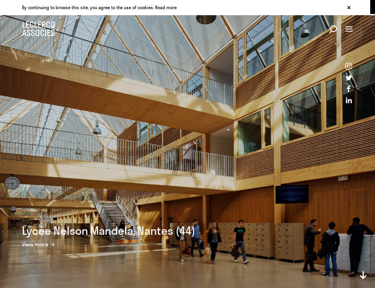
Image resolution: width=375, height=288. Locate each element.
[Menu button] (349, 30)
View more (35, 244)
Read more (166, 7)
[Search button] (333, 30)
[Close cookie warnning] (348, 8)
